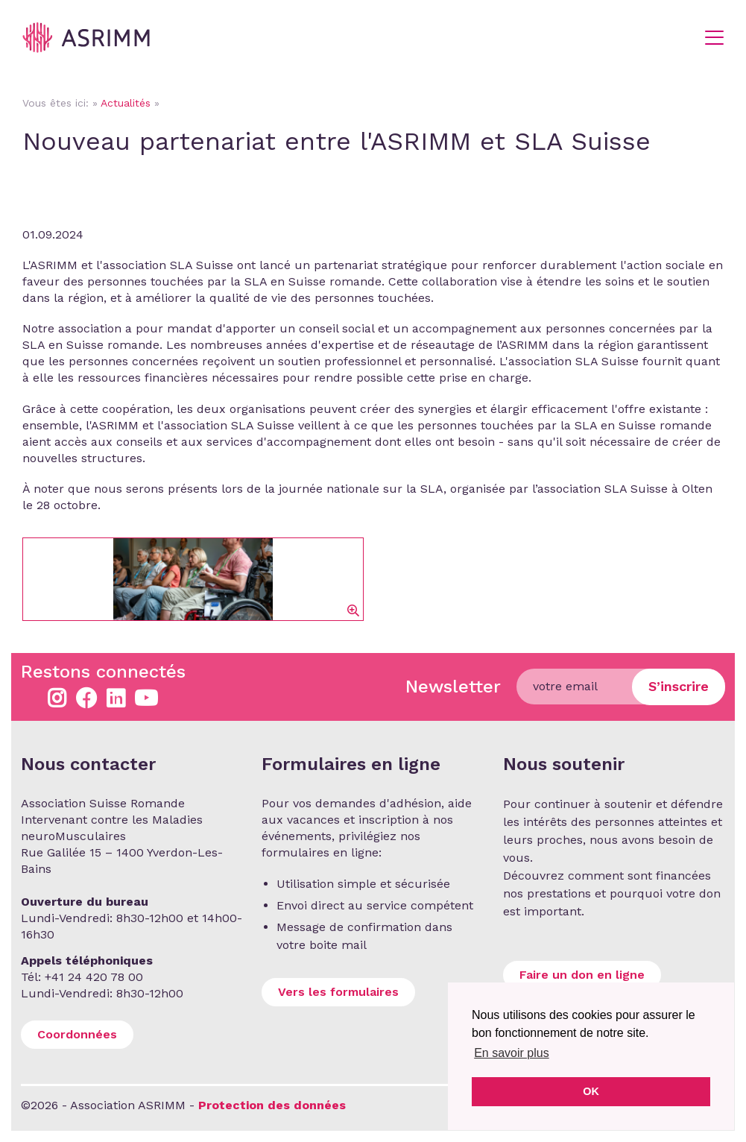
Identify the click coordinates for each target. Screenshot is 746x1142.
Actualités (126, 103)
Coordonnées (77, 1034)
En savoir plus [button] (511, 1053)
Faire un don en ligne (582, 975)
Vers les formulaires (338, 992)
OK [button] (591, 1091)
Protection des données (272, 1105)
